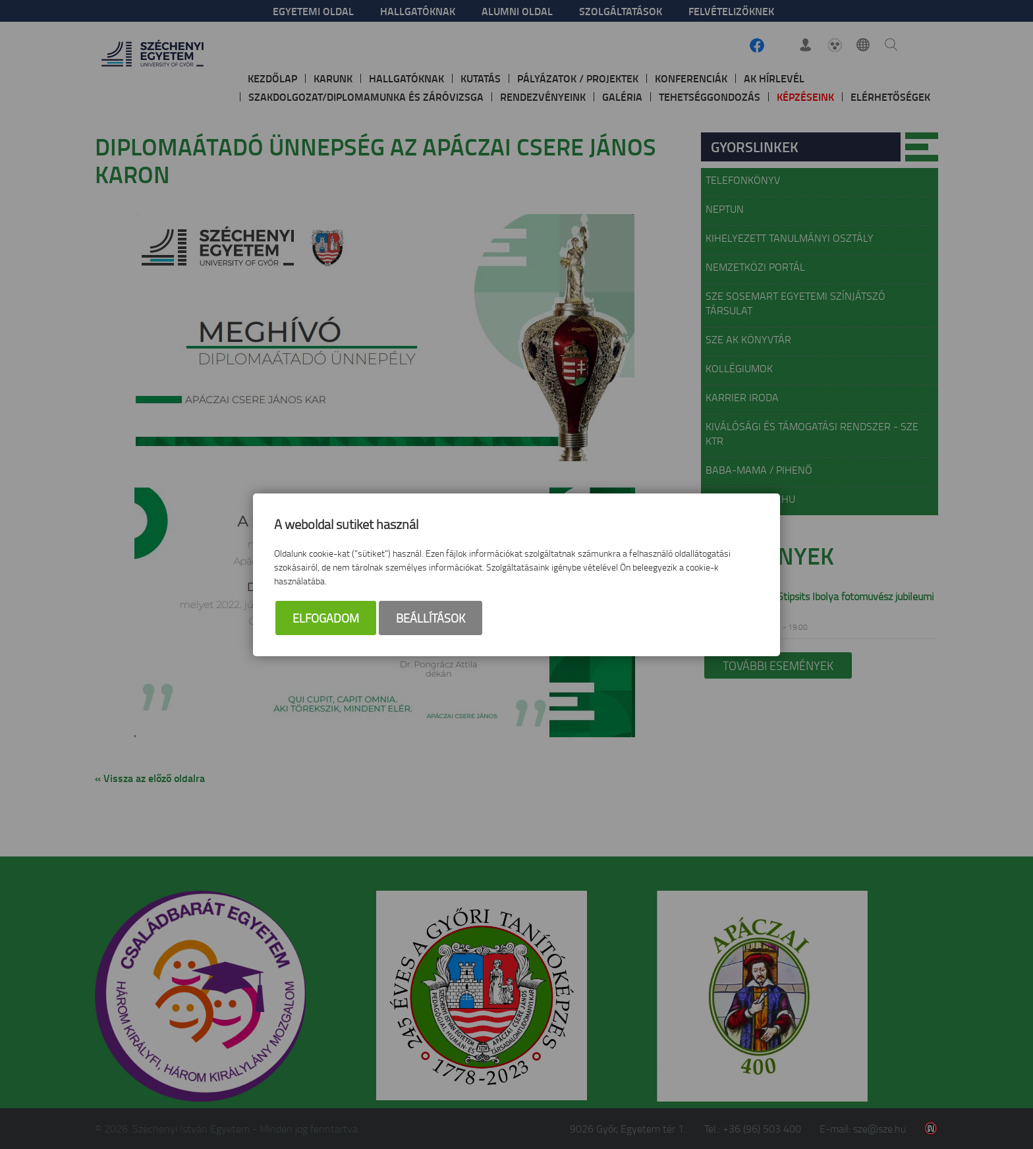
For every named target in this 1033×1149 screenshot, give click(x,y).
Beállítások (430, 618)
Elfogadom (326, 618)
